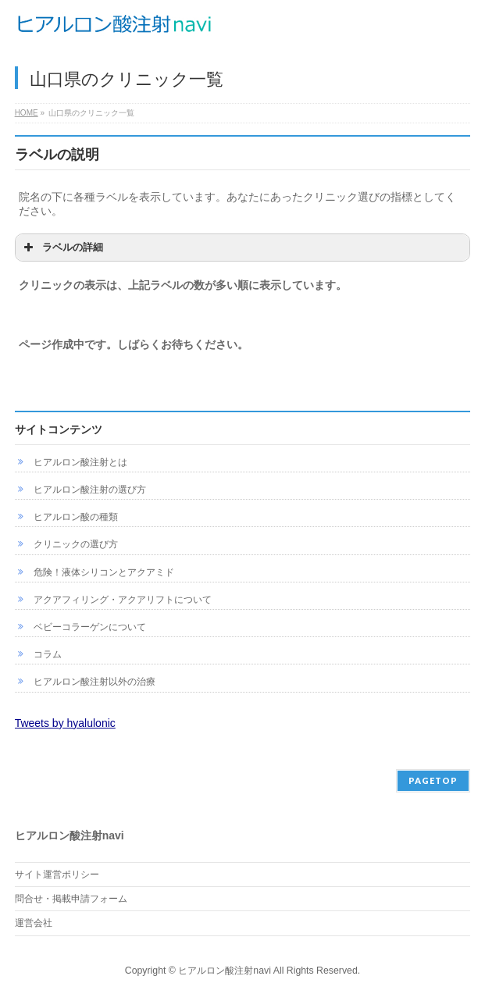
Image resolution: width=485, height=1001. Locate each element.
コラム (48, 654)
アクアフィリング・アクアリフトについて (123, 599)
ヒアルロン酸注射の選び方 (90, 489)
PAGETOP (433, 780)
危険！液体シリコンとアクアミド (104, 572)
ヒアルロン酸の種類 (76, 516)
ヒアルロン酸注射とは (80, 462)
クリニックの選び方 (76, 544)
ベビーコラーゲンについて (90, 627)
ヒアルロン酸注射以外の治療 (94, 681)
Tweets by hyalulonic (65, 723)
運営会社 (33, 922)
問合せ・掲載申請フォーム (71, 898)
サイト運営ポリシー (57, 874)
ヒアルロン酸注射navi (224, 970)
